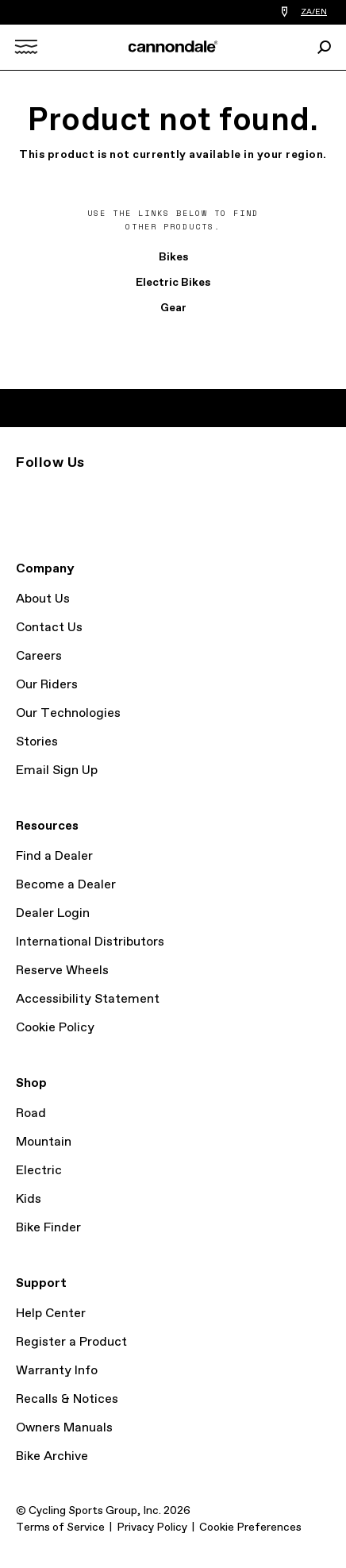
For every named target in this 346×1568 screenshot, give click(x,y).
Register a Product (71, 1342)
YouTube (111, 491)
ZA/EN (314, 11)
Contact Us (49, 627)
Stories (37, 742)
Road (31, 1113)
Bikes (173, 257)
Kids (28, 1199)
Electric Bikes (173, 282)
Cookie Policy (55, 1027)
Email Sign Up (57, 770)
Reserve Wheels (62, 970)
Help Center (51, 1313)
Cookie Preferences (250, 1527)
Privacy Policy (152, 1527)
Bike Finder (48, 1227)
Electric (39, 1170)
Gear (173, 308)
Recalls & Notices (67, 1399)
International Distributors (90, 942)
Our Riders (47, 684)
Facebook (76, 491)
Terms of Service (60, 1527)
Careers (39, 656)
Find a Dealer (54, 856)
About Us (43, 599)
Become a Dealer (66, 884)
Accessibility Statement (88, 999)
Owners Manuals (64, 1428)
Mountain (43, 1142)
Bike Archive (52, 1456)
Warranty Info (57, 1370)
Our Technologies (68, 713)
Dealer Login (53, 913)
